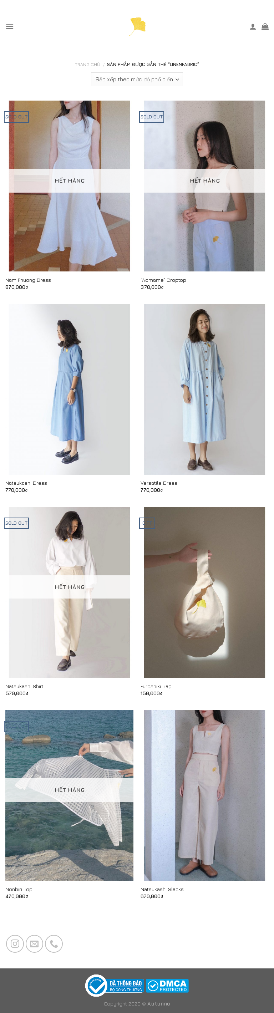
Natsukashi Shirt (24, 686)
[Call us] (54, 944)
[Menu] (9, 26)
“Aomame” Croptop (163, 280)
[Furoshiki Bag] (205, 592)
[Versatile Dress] (205, 389)
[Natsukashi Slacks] (205, 795)
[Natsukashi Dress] (69, 389)
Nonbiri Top (18, 889)
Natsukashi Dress (26, 483)
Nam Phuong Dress (28, 280)
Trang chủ (87, 64)
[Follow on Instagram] (15, 944)
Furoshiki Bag (156, 686)
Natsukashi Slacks (162, 889)
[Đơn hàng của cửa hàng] (137, 79)
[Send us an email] (35, 944)
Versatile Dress (159, 483)
